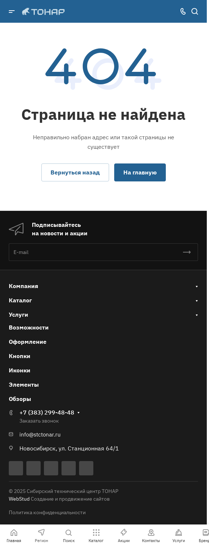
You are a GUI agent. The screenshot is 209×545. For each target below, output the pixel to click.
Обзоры (20, 398)
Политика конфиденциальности (47, 512)
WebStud (19, 499)
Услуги (18, 314)
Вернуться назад (75, 172)
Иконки (19, 370)
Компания (23, 286)
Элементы (24, 384)
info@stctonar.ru (40, 434)
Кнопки (19, 356)
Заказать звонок (39, 420)
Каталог (20, 300)
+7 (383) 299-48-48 (46, 412)
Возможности (29, 327)
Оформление (27, 341)
